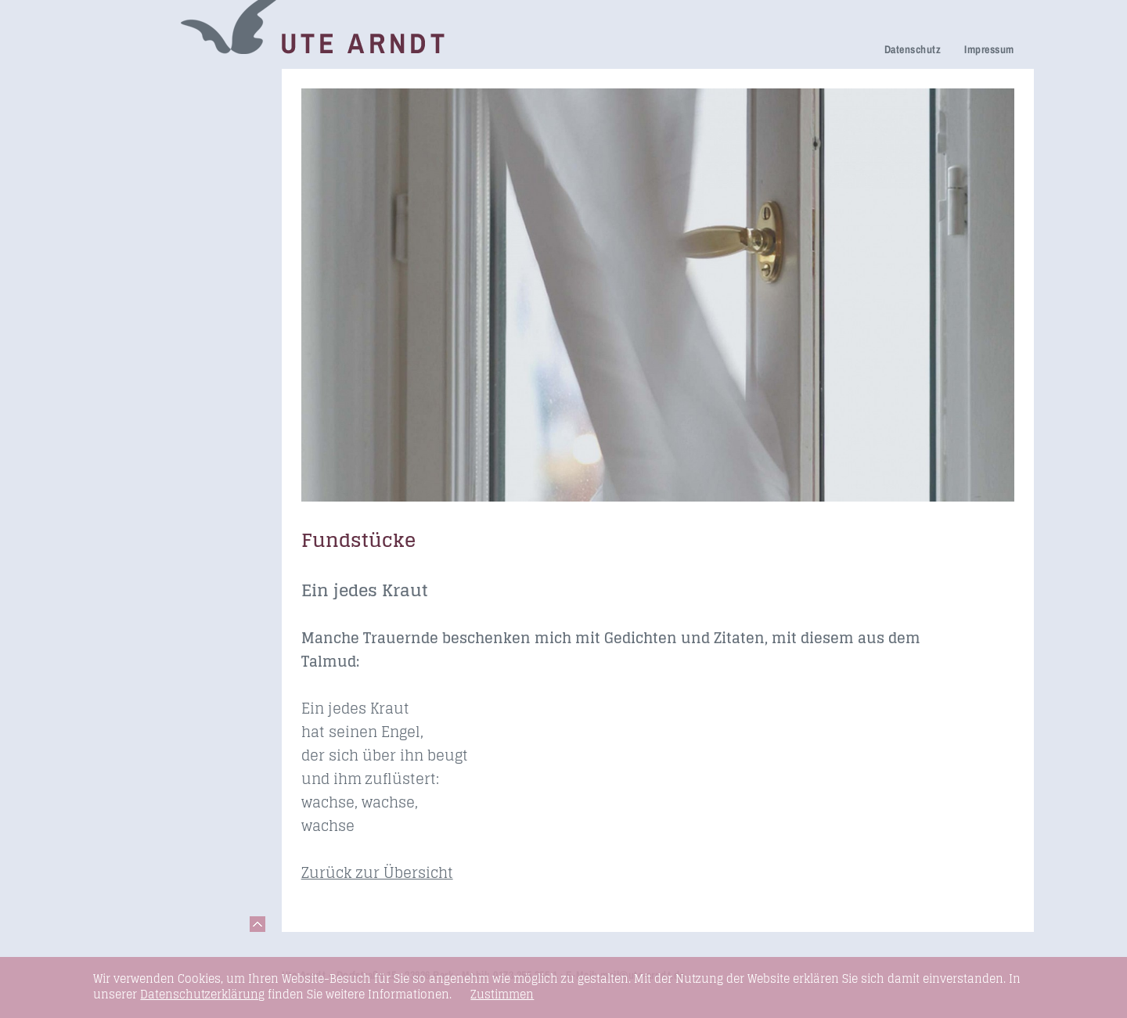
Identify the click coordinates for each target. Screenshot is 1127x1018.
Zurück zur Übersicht (377, 872)
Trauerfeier (137, 150)
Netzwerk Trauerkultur (170, 107)
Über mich (135, 218)
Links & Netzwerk (156, 351)
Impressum (989, 49)
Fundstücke (139, 329)
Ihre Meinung (143, 196)
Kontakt (128, 373)
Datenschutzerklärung (202, 994)
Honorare (132, 262)
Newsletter (136, 240)
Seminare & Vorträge (166, 307)
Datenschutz (912, 49)
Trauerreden (141, 85)
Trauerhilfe (137, 128)
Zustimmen (502, 994)
